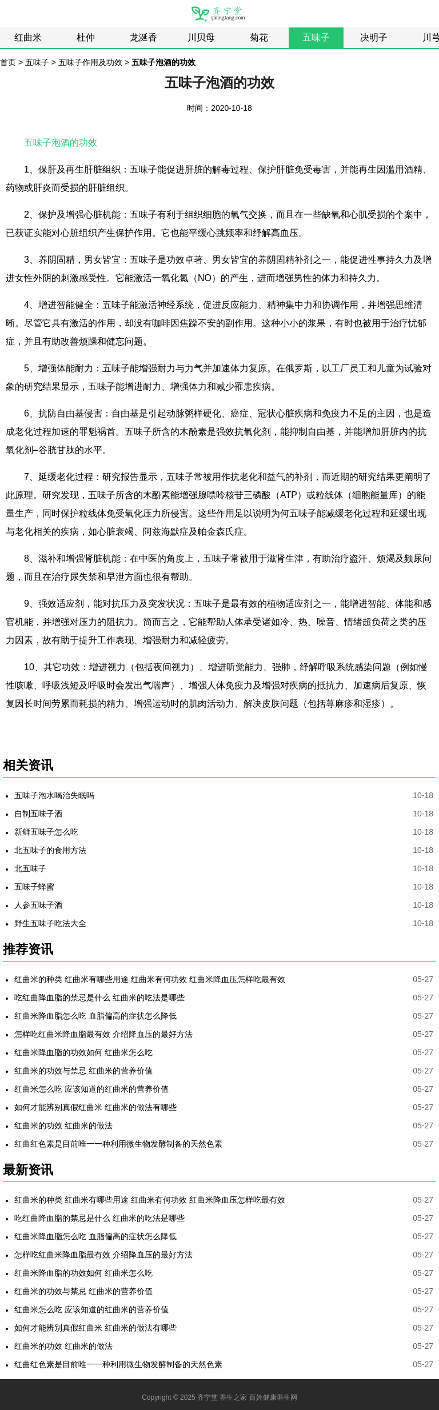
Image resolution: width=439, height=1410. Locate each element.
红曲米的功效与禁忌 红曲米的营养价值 (83, 1070)
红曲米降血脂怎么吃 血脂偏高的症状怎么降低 (95, 1015)
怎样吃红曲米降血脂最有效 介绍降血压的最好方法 (103, 1034)
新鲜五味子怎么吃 (46, 831)
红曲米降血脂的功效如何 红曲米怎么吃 (83, 1052)
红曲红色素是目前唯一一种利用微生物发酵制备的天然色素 (118, 1143)
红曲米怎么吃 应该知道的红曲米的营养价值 (91, 1088)
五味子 (316, 37)
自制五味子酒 (38, 813)
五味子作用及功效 (90, 62)
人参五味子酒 (38, 905)
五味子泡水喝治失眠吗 (54, 795)
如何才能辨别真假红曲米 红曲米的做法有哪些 (95, 1107)
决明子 (374, 37)
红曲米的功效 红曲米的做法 (63, 1125)
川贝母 (201, 37)
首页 (8, 62)
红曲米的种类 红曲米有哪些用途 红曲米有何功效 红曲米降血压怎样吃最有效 (149, 979)
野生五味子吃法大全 (50, 923)
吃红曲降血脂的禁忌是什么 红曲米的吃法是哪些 (99, 997)
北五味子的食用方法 (50, 850)
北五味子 (30, 868)
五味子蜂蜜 (34, 886)
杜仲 (86, 37)
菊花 (259, 37)
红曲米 (28, 37)
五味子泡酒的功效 (60, 142)
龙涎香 (143, 37)
